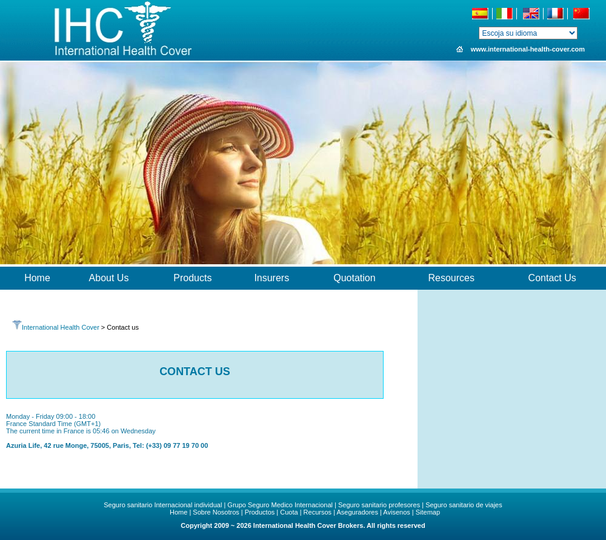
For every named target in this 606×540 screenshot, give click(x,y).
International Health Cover (55, 327)
